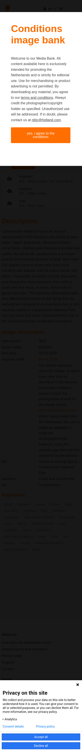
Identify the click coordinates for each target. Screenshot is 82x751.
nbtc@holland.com (46, 120)
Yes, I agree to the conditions (40, 135)
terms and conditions (37, 97)
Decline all (41, 745)
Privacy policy (45, 726)
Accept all (41, 737)
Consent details (13, 726)
